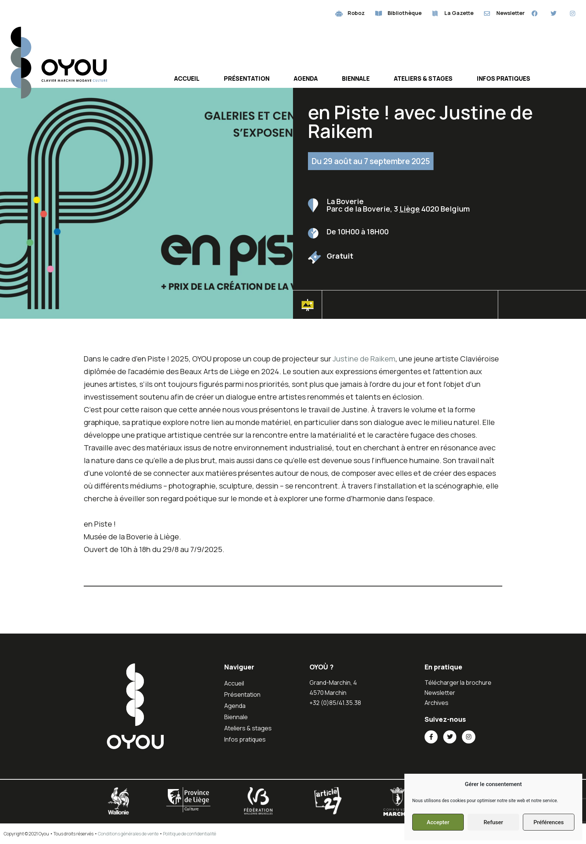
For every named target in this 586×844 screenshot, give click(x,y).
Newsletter (440, 693)
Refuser (493, 822)
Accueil (187, 78)
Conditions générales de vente (128, 834)
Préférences (548, 822)
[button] (542, 306)
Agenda (306, 78)
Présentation (246, 78)
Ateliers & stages (423, 78)
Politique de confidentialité (189, 834)
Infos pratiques (503, 78)
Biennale (356, 78)
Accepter (438, 822)
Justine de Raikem (364, 359)
